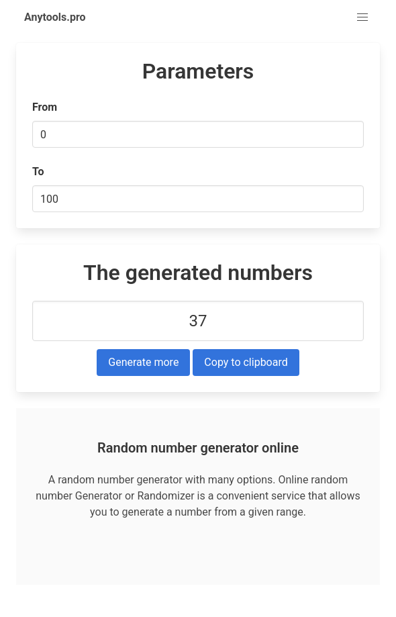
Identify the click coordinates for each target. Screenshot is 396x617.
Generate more (143, 362)
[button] (362, 17)
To (38, 171)
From (44, 107)
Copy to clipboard (245, 362)
